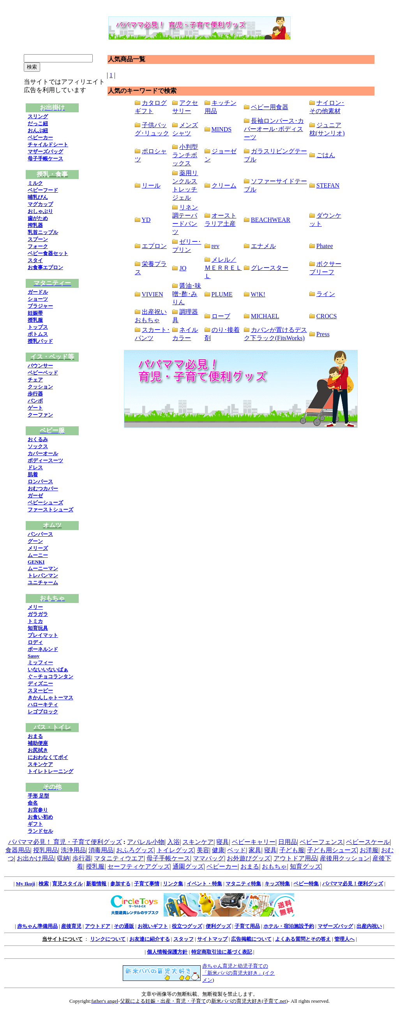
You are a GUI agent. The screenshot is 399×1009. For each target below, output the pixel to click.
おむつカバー (43, 488)
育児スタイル (67, 884)
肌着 (33, 474)
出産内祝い (369, 926)
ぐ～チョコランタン (50, 676)
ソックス (38, 446)
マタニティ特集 (243, 884)
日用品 (287, 842)
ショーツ (38, 299)
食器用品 (17, 850)
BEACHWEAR (270, 219)
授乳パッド (40, 341)
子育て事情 (146, 884)
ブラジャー (40, 306)
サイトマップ (212, 939)
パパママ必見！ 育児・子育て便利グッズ (65, 842)
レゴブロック (43, 712)
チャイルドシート (48, 144)
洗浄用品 (73, 850)
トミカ (35, 621)
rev (215, 246)
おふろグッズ (135, 850)
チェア (35, 380)
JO (182, 268)
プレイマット (43, 635)
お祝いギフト (153, 926)
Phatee (324, 246)
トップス (38, 327)
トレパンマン (43, 575)
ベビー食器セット (48, 253)
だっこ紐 (38, 123)
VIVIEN (152, 294)
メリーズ (38, 548)
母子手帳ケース (45, 158)
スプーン (38, 239)
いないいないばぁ (48, 669)
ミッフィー (40, 662)
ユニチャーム (43, 582)
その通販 (124, 926)
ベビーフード (43, 190)
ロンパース (40, 481)
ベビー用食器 (269, 107)
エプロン (154, 246)
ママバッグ (208, 858)
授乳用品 (45, 850)
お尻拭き (38, 750)
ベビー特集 (306, 884)
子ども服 (291, 850)
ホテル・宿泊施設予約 (288, 926)
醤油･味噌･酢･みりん (186, 293)
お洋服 (369, 850)
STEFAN (327, 185)
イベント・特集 (204, 884)
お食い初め (40, 817)
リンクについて (107, 939)
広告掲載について (251, 939)
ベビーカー (40, 137)
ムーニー (38, 555)
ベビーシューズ (45, 502)
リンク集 (173, 884)
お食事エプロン (45, 267)
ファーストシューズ (50, 509)
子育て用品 (247, 926)
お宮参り (38, 810)
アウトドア (97, 926)
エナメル (263, 246)
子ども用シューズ (332, 850)
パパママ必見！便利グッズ (352, 884)
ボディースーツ (45, 460)
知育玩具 (38, 628)
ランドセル (40, 831)
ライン (325, 294)
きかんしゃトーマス (50, 697)
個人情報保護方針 (167, 952)
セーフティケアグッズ (139, 866)
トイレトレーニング (50, 771)
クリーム (224, 185)
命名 (33, 803)
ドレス (35, 467)
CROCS (326, 316)
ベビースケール (368, 842)
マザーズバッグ (45, 151)
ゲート (35, 408)
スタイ (35, 260)
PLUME (222, 294)
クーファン (40, 415)
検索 (44, 884)
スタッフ (183, 939)
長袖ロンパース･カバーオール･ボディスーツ (274, 128)
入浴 (173, 842)
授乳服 (35, 320)
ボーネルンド (43, 649)
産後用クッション (345, 858)
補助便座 (38, 743)
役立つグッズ (187, 926)
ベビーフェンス (321, 842)
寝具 (222, 842)
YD (145, 219)
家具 (255, 850)
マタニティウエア (119, 858)
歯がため (38, 218)
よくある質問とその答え (303, 939)
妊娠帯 (35, 313)
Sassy (33, 656)
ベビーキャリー (253, 842)
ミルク (35, 183)
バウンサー (40, 366)
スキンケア (40, 764)
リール (151, 185)
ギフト (35, 824)
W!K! (258, 294)
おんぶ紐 (38, 130)
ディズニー (40, 683)
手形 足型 (38, 796)
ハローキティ (43, 705)
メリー (35, 607)
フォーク (38, 246)
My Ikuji (25, 884)
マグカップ (40, 204)
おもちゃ (274, 866)
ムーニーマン (43, 568)
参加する (120, 884)
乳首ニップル (43, 232)
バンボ (35, 401)
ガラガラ (38, 614)
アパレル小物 (145, 842)
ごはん (325, 155)
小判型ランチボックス (185, 155)
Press (323, 334)
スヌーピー (40, 690)
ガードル (38, 292)
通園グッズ (188, 866)
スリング (38, 116)
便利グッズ (218, 926)
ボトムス (38, 334)
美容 (203, 850)
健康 (218, 850)
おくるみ (38, 439)
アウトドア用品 (295, 858)
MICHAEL (265, 316)
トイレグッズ (175, 850)
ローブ (221, 316)
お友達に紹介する (149, 939)
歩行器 (35, 394)
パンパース (40, 534)
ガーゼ (35, 495)
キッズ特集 (277, 884)
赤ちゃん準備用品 (37, 926)
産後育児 (71, 926)
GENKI (36, 562)
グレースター (269, 267)
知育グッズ (305, 866)
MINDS (222, 129)
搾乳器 (35, 225)
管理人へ (344, 939)
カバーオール (43, 453)
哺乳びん (38, 197)
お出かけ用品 (35, 858)
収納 (63, 858)
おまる (35, 736)
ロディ (35, 642)
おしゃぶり (40, 211)
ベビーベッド (43, 373)
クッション (40, 387)
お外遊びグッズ (248, 858)
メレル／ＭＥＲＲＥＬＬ (223, 267)
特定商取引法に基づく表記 (221, 952)
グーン (35, 541)
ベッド (236, 850)
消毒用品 (100, 850)
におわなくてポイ (48, 757)
